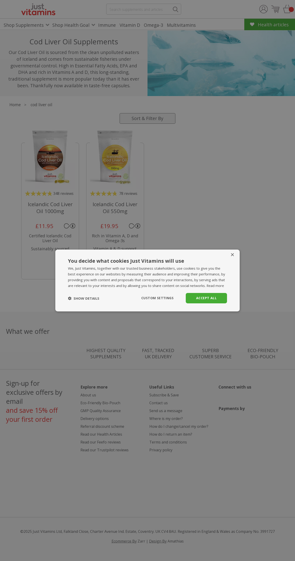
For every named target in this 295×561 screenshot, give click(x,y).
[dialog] (147, 280)
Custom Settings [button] (157, 298)
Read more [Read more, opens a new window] (215, 285)
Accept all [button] (206, 298)
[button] (83, 298)
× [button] (232, 255)
